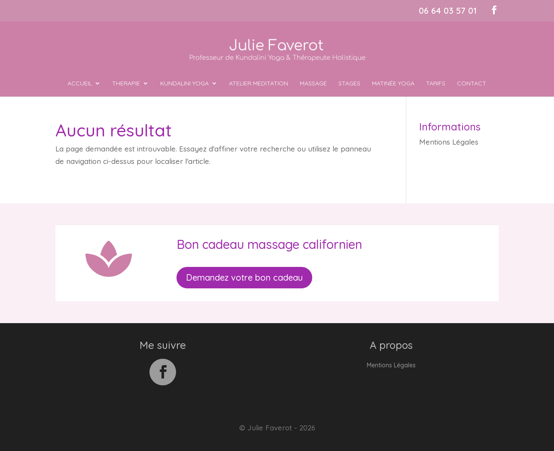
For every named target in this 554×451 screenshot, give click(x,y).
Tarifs (435, 83)
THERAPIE (126, 83)
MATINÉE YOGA (393, 83)
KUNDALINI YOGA (184, 83)
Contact (471, 83)
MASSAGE (313, 83)
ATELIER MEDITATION (258, 83)
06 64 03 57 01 (448, 10)
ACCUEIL (79, 83)
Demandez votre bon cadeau (244, 277)
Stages (349, 83)
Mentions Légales (448, 141)
